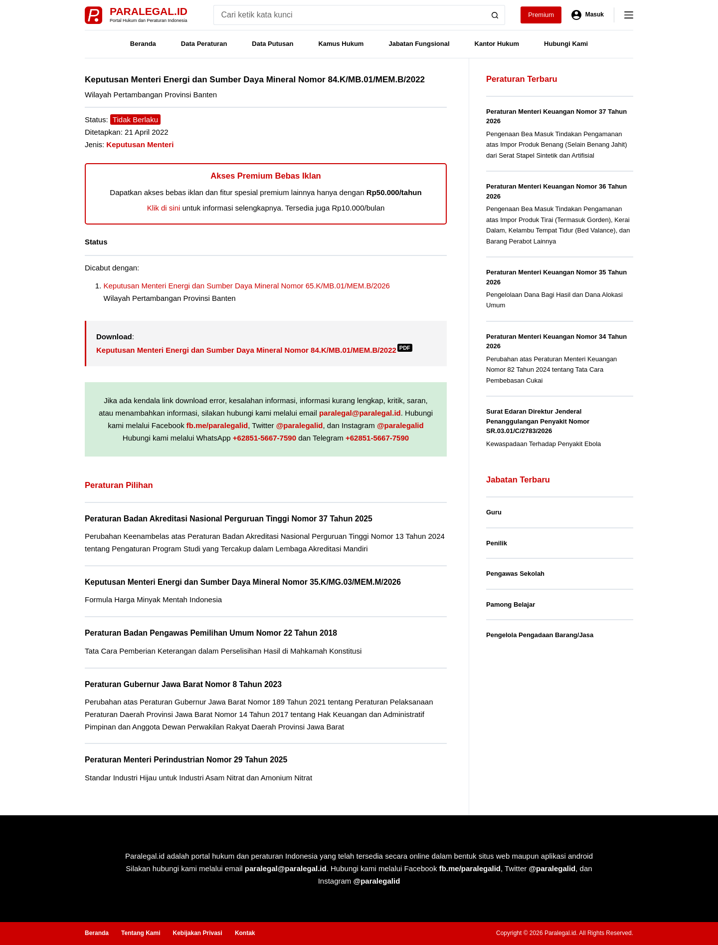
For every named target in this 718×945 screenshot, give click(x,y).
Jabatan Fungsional (418, 43)
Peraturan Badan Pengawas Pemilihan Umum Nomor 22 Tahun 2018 (211, 633)
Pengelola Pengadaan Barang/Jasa (539, 635)
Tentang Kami (140, 933)
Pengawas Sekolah (515, 573)
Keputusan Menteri (140, 144)
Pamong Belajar (510, 604)
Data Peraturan (204, 43)
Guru (494, 512)
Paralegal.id (148, 11)
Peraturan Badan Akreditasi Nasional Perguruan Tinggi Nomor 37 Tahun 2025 (228, 518)
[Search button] (495, 15)
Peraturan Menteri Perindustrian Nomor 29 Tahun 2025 (186, 759)
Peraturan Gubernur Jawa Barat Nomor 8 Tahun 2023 (183, 684)
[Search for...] (349, 15)
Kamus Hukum (340, 43)
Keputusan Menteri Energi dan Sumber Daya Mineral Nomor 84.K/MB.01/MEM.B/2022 (254, 350)
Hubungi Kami (566, 43)
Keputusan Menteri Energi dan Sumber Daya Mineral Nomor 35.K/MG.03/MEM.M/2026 (243, 582)
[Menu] (628, 14)
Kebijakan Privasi (197, 933)
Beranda (143, 43)
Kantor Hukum (497, 43)
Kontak (245, 933)
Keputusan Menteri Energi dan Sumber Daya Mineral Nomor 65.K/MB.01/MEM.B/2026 (247, 285)
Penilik (496, 543)
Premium (541, 14)
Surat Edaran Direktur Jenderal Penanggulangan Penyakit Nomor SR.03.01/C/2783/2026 (537, 421)
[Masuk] (587, 15)
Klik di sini (163, 208)
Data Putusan (272, 43)
